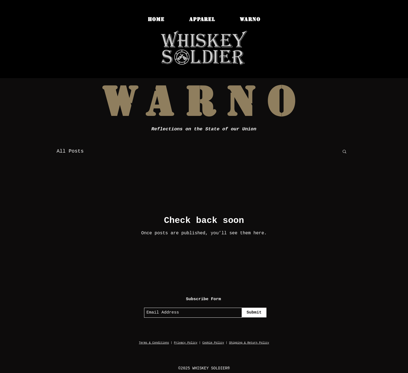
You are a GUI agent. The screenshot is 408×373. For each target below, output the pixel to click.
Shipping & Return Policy (249, 342)
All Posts (70, 151)
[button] (344, 152)
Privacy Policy (185, 342)
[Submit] (254, 312)
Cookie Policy (213, 342)
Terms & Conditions (154, 342)
